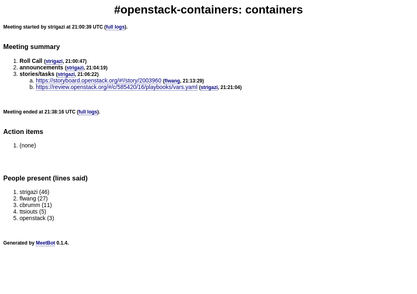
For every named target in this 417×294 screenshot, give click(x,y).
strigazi (54, 61)
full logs (115, 27)
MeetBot (45, 243)
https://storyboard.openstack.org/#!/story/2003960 (98, 80)
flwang (172, 81)
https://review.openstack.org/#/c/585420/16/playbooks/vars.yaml (117, 87)
